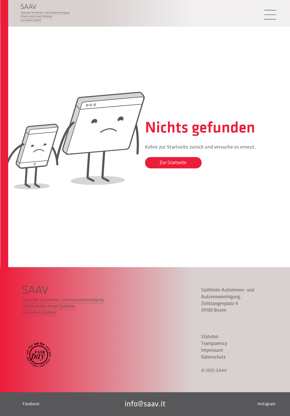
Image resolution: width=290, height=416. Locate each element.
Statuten (209, 336)
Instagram (266, 404)
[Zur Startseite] (173, 162)
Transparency (214, 343)
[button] (270, 15)
